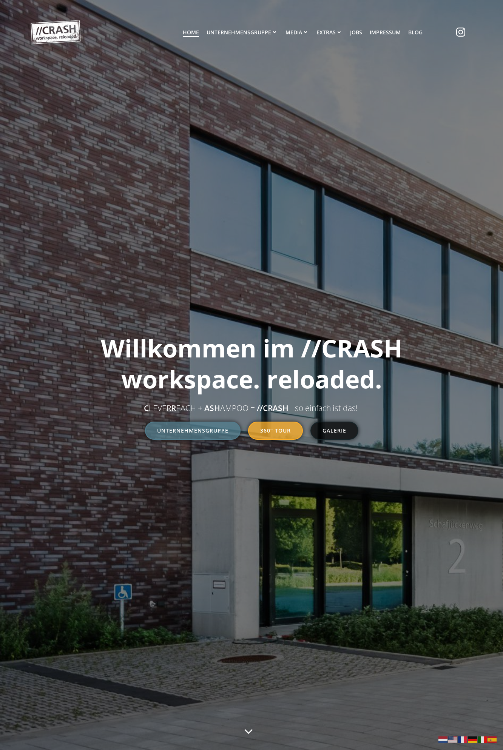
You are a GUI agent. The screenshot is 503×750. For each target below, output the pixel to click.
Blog (415, 32)
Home (191, 32)
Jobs (356, 32)
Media (297, 32)
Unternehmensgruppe (242, 32)
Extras (329, 32)
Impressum (385, 32)
